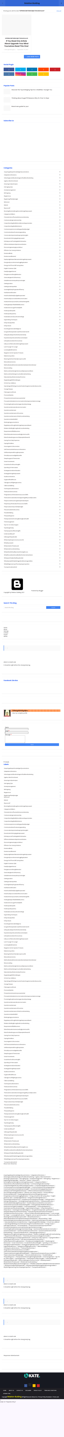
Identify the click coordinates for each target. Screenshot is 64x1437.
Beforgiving (32, 193)
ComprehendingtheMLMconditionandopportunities (32, 223)
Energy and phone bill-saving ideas (32, 265)
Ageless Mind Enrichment (32, 181)
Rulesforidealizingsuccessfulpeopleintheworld (32, 437)
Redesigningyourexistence (32, 422)
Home (5, 627)
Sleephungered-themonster (32, 458)
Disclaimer (28, 1391)
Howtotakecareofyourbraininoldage (32, 316)
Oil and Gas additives (32, 383)
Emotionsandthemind (32, 256)
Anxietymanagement (32, 190)
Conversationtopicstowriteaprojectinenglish (32, 235)
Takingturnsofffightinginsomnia (32, 482)
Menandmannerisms (32, 362)
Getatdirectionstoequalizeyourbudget (32, 280)
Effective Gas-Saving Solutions (32, 250)
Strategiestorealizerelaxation (32, 470)
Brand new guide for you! (20, 106)
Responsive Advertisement (11, 1357)
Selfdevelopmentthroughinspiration (32, 452)
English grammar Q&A (32, 268)
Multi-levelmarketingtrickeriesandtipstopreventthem (32, 371)
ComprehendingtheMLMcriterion (32, 226)
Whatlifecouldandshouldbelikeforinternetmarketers (32, 555)
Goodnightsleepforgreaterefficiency (32, 289)
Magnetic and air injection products (32, 353)
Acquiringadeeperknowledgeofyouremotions (32, 172)
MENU (5, 636)
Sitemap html (6, 1395)
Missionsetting (32, 368)
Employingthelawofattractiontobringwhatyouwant (32, 259)
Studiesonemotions (32, 476)
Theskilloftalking (32, 513)
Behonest (32, 202)
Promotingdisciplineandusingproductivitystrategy (32, 404)
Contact (6, 633)
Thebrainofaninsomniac (32, 491)
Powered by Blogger (23, 590)
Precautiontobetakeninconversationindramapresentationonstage (32, 401)
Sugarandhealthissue (32, 479)
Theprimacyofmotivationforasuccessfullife (32, 503)
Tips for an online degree (32, 525)
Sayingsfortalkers (32, 443)
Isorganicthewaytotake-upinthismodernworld (32, 332)
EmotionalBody (32, 253)
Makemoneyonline (32, 356)
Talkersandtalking (32, 485)
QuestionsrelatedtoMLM (32, 419)
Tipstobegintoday (32, 528)
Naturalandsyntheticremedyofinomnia (32, 377)
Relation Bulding (32, 3)
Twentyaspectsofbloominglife (32, 531)
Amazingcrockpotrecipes (32, 184)
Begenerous (32, 196)
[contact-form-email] (16, 733)
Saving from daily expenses (32, 440)
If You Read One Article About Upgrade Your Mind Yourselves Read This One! (16, 43)
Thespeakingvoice (32, 516)
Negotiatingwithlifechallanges (32, 380)
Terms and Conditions (50, 1391)
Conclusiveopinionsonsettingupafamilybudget (32, 229)
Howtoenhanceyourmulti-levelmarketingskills (32, 301)
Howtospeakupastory (32, 313)
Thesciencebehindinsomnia (32, 510)
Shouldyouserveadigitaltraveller (32, 455)
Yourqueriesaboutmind (32, 567)
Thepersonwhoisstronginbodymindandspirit (32, 500)
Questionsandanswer (32, 410)
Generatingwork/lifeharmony (32, 277)
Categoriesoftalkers (32, 214)
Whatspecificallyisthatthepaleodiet (32, 558)
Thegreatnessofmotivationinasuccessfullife (32, 494)
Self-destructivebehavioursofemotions (32, 449)
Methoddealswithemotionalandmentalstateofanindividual (32, 365)
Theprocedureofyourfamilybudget (32, 506)
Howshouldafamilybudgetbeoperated (32, 295)
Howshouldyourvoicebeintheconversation (32, 298)
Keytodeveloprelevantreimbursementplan (32, 338)
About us (11, 1391)
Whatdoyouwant (32, 543)
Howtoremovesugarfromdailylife (32, 307)
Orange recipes (32, 389)
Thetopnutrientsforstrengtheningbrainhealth (32, 519)
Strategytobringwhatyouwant (32, 473)
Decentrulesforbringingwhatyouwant (32, 238)
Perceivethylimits (32, 395)
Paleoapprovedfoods (32, 392)
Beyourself (32, 208)
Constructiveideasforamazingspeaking (32, 232)
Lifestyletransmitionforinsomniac (32, 341)
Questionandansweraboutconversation (32, 407)
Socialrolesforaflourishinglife (32, 464)
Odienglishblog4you (10, 49)
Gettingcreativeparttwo (32, 286)
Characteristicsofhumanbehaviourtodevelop (32, 217)
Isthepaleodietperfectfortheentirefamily (32, 335)
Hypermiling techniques (32, 319)
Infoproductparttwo (32, 322)
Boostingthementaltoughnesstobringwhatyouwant (32, 211)
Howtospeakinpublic (32, 310)
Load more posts (32, 56)
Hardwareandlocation (32, 292)
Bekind (32, 205)
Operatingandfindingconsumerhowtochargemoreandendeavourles (32, 386)
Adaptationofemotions (32, 175)
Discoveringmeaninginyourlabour (32, 247)
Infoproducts (32, 326)
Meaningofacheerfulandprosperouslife (32, 359)
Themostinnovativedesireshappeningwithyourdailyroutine (32, 497)
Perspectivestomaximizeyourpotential (32, 398)
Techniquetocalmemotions (32, 488)
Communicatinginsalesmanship (32, 220)
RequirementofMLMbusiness (32, 431)
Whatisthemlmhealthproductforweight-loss (32, 552)
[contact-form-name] (16, 729)
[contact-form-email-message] (16, 739)
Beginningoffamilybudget (32, 199)
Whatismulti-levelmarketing (32, 549)
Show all (59, 11)
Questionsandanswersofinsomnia (32, 413)
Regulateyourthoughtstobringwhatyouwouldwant (32, 425)
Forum (6, 634)
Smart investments (32, 461)
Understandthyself (32, 534)
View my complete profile (19, 713)
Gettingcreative (32, 283)
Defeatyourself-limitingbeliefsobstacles (32, 241)
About (5, 629)
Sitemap (6, 631)
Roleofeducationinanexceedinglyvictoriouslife (32, 434)
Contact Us (19, 1391)
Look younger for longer (32, 347)
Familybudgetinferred (32, 271)
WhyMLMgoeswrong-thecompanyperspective (32, 564)
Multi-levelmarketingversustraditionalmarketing (32, 374)
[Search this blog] (25, 607)
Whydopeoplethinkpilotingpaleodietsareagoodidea (32, 561)
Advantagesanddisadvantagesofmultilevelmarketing (32, 178)
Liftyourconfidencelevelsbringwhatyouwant (32, 344)
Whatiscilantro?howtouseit (32, 546)
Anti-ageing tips (32, 187)
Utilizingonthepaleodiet (32, 537)
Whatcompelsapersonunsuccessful (32, 540)
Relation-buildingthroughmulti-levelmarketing (32, 428)
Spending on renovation (32, 467)
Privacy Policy (38, 1391)
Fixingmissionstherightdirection (32, 274)
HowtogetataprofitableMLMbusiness (32, 304)
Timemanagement (32, 522)
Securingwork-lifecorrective (32, 446)
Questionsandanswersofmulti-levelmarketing (32, 416)
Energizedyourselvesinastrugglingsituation (32, 262)
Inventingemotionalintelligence (32, 329)
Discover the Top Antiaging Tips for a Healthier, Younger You (32, 90)
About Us (34, 1398)
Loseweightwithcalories (32, 350)
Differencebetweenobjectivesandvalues (16, 38)
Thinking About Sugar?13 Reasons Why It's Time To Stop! (30, 98)
